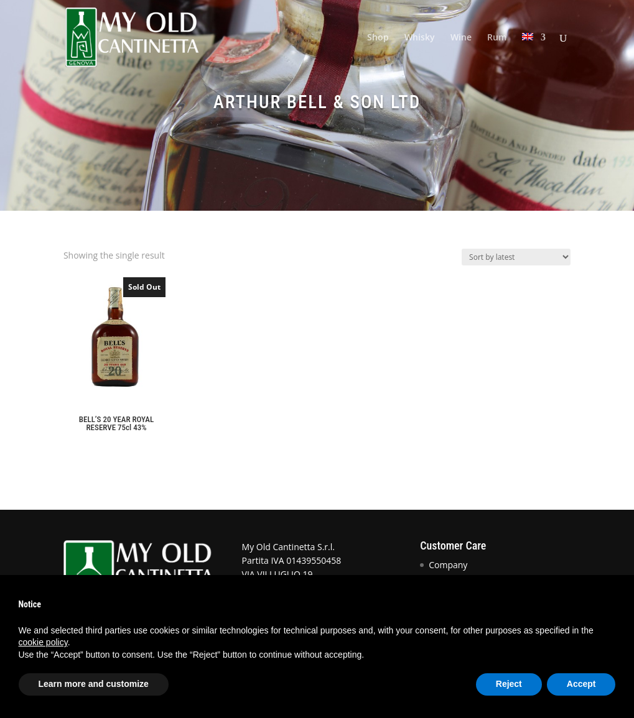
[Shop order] (516, 257)
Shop (378, 38)
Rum (496, 38)
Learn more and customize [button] (94, 684)
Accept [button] (581, 684)
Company (448, 565)
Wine (461, 38)
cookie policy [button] (43, 642)
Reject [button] (509, 684)
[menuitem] (534, 54)
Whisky (419, 38)
